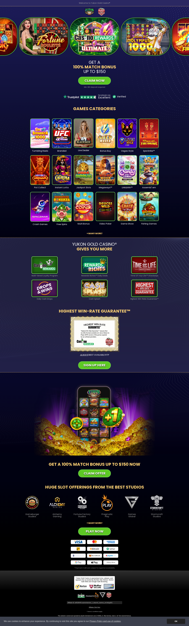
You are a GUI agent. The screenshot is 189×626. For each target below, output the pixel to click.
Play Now (94, 531)
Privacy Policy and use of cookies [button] (105, 621)
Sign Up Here (94, 365)
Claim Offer (94, 473)
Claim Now (95, 80)
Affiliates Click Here (94, 607)
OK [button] (176, 621)
